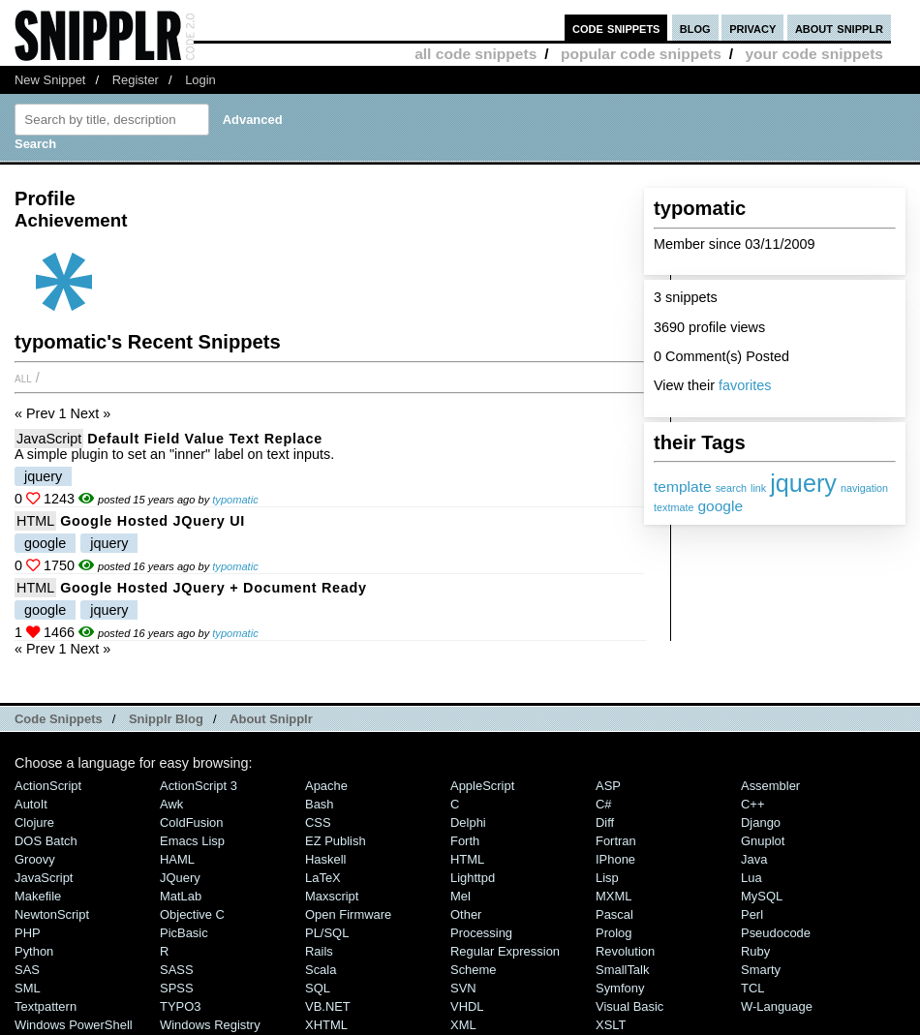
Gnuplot (762, 841)
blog (695, 27)
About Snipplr (271, 719)
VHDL (467, 1006)
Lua (751, 877)
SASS (177, 969)
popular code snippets (641, 54)
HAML (177, 859)
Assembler (770, 785)
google (720, 506)
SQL (317, 988)
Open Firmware (348, 914)
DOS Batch (46, 841)
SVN (463, 988)
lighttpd (472, 877)
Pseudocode (776, 933)
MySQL (761, 896)
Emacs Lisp (192, 841)
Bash (319, 804)
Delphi (468, 822)
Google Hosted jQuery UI (152, 521)
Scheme (473, 969)
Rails (319, 951)
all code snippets (475, 54)
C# (604, 804)
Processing (481, 933)
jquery (803, 483)
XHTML (326, 1025)
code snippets (616, 27)
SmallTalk (622, 969)
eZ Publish (335, 841)
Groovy (35, 859)
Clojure (34, 822)
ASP (608, 785)
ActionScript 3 (198, 785)
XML (463, 1025)
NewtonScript (52, 914)
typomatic (235, 499)
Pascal (614, 914)
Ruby (755, 951)
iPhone (615, 859)
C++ (752, 804)
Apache (326, 785)
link (758, 488)
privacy (752, 27)
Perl (752, 914)
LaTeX (323, 877)
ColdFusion (192, 822)
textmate (673, 507)
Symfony (620, 988)
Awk (171, 804)
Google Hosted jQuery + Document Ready (213, 587)
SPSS (177, 988)
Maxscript (331, 896)
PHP (28, 933)
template (683, 486)
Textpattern (46, 1006)
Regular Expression (505, 951)
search (731, 488)
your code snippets (814, 54)
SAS (27, 969)
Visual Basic (629, 1006)
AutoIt (31, 804)
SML (28, 988)
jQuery (180, 877)
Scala (320, 969)
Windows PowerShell (74, 1025)
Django (761, 822)
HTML (35, 521)
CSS (318, 822)
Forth (464, 841)
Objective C (192, 914)
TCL (752, 988)
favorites (745, 385)
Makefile (38, 896)
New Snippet (50, 80)
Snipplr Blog (166, 719)
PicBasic (184, 933)
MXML (613, 896)
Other (465, 914)
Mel (460, 896)
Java (754, 859)
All (23, 377)
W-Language (777, 1006)
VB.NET (328, 1006)
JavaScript (48, 438)
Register (135, 80)
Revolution (625, 951)
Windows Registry (210, 1025)
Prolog (613, 933)
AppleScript (482, 785)
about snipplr (839, 27)
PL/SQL (327, 933)
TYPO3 (180, 1006)
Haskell (325, 859)
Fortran (616, 841)
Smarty (761, 969)
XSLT (611, 1025)
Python (34, 951)
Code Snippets (59, 719)
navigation (864, 488)
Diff (605, 822)
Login (200, 80)
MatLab (180, 896)
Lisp (607, 877)
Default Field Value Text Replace (204, 438)
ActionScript (48, 785)
